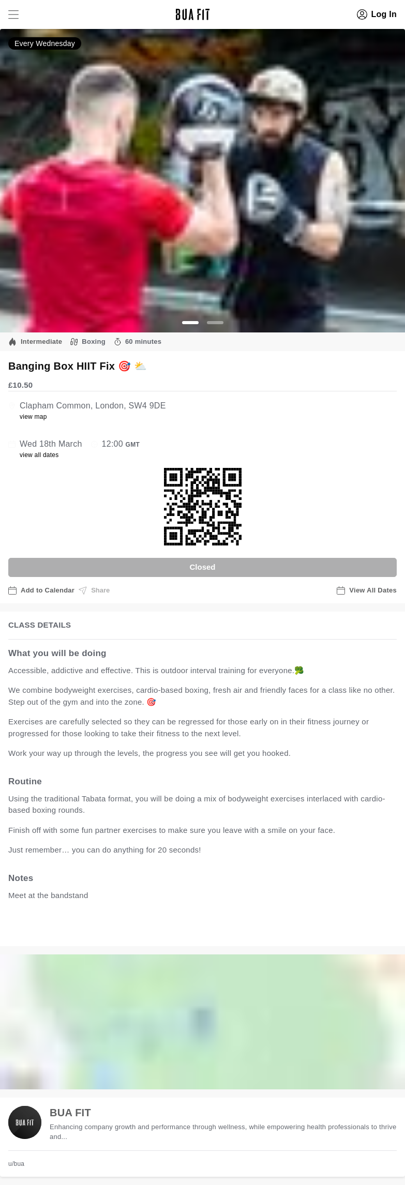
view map (33, 416)
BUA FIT (70, 1112)
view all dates (39, 455)
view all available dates (218, 927)
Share (94, 590)
